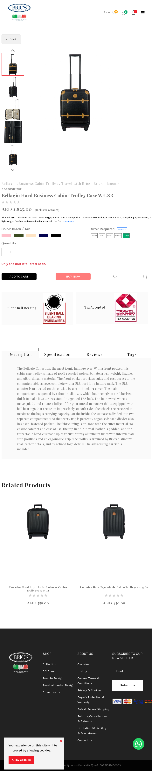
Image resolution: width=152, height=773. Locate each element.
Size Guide (122, 229)
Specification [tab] (57, 354)
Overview (83, 664)
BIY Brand (49, 671)
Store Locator (51, 692)
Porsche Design (53, 678)
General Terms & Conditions (89, 680)
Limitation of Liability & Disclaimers (92, 730)
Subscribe (127, 685)
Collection (49, 664)
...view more (67, 221)
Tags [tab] (132, 354)
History (82, 671)
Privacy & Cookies (90, 690)
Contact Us (85, 740)
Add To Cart (19, 276)
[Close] (61, 740)
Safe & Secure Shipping (93, 709)
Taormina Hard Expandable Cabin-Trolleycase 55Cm (114, 587)
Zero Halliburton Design (58, 685)
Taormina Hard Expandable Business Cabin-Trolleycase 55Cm (38, 589)
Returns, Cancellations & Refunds (93, 718)
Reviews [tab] (94, 354)
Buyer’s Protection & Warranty (91, 699)
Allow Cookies (21, 760)
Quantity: (9, 243)
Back (13, 39)
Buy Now (73, 276)
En (107, 12)
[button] (134, 13)
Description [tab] (20, 354)
